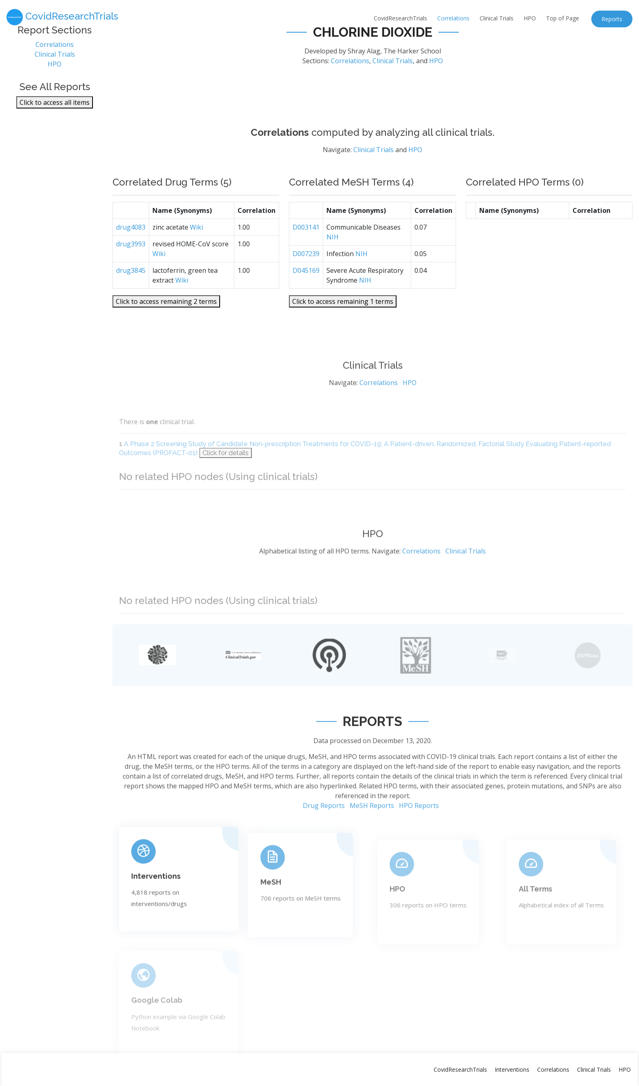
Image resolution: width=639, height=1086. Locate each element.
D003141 (306, 250)
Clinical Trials (496, 18)
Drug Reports (324, 839)
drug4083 (130, 250)
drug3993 (130, 266)
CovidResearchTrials (400, 18)
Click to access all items (55, 106)
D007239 (306, 276)
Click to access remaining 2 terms (166, 324)
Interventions (156, 908)
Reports (612, 19)
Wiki (196, 250)
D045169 (306, 293)
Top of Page (562, 18)
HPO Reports (419, 839)
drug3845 (130, 293)
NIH (332, 259)
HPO (530, 18)
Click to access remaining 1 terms (342, 324)
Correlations (453, 18)
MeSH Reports (372, 839)
